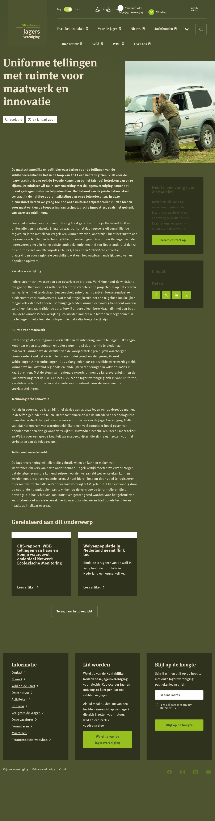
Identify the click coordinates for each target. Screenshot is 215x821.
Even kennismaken (73, 28)
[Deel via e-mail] (186, 295)
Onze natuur (72, 44)
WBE (119, 44)
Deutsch (194, 10)
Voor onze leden (134, 8)
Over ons (142, 44)
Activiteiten (19, 730)
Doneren (18, 737)
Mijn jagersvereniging (131, 12)
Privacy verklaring (43, 800)
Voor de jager (109, 28)
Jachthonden (166, 28)
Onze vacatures (23, 750)
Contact (17, 703)
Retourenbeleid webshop (30, 770)
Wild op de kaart (23, 716)
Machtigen (19, 763)
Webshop (161, 12)
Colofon (64, 800)
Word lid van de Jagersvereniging (107, 770)
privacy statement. (176, 736)
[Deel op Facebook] (156, 295)
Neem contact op (173, 239)
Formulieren (20, 757)
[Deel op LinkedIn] (176, 295)
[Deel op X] (166, 295)
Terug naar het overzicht (74, 641)
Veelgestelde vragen (26, 743)
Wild (98, 44)
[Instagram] (182, 802)
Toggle (68, 9)
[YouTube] (208, 802)
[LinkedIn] (195, 802)
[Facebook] (169, 802)
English (194, 8)
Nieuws (138, 28)
